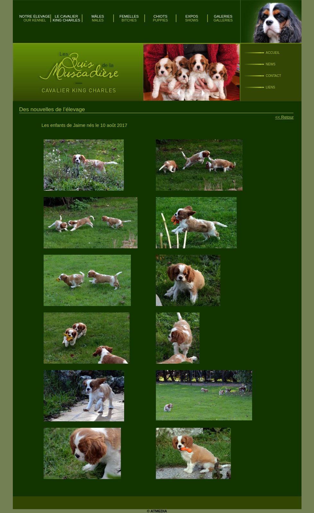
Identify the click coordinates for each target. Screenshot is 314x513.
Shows (192, 20)
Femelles (129, 16)
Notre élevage (34, 16)
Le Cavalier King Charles (66, 18)
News (271, 64)
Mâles (97, 16)
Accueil (273, 52)
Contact (273, 76)
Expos (191, 16)
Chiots (160, 16)
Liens (270, 87)
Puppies (160, 20)
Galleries (223, 20)
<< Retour (284, 117)
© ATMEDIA (157, 511)
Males (98, 20)
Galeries (223, 16)
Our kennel (34, 20)
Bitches (129, 20)
